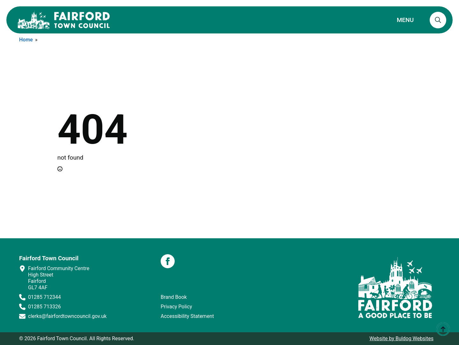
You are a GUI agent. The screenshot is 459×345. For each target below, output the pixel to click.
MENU (405, 20)
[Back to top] (443, 329)
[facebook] (168, 261)
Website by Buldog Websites (401, 338)
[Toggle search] (438, 20)
